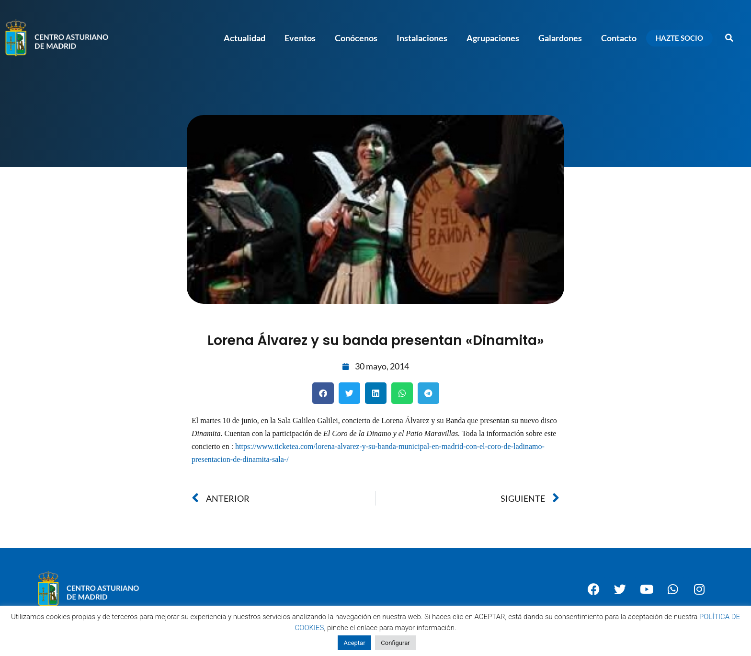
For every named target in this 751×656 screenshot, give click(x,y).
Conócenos (356, 38)
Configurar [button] (395, 642)
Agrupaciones (493, 38)
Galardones (560, 38)
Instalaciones (422, 38)
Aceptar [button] (354, 642)
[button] (729, 38)
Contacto (619, 38)
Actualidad (244, 38)
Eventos (300, 38)
